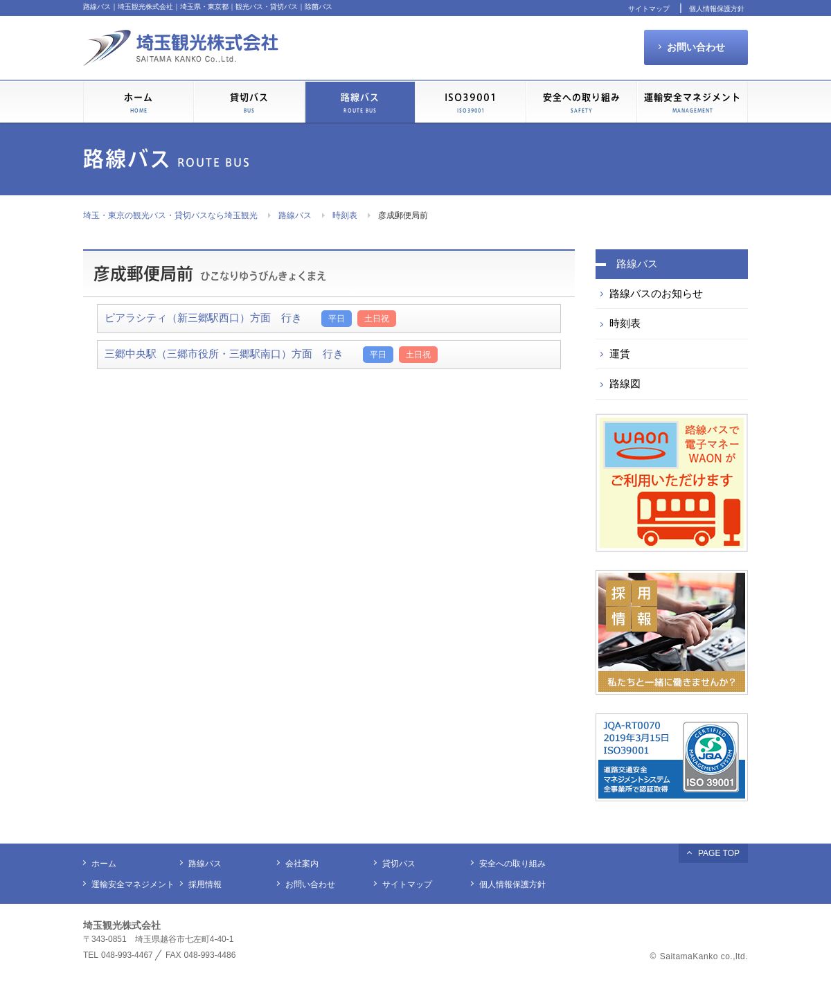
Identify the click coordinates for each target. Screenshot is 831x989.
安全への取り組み (581, 103)
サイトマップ (649, 8)
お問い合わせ (696, 47)
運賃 (619, 353)
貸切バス (249, 103)
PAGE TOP (719, 853)
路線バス (295, 215)
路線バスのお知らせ (656, 293)
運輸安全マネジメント (692, 103)
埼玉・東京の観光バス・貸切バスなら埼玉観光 (170, 215)
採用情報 (205, 884)
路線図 (625, 383)
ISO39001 (471, 103)
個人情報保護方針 (716, 8)
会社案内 (302, 863)
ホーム (138, 103)
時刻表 (344, 215)
